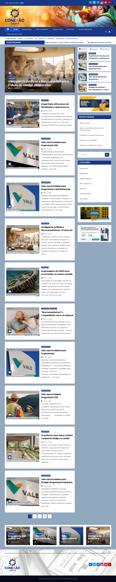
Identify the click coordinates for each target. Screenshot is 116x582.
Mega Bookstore (14, 34)
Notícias (70, 29)
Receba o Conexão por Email (90, 145)
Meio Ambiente (42, 29)
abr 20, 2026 (47, 149)
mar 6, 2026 (47, 357)
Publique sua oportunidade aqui (92, 135)
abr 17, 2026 (16, 88)
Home (15, 29)
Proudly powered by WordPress (47, 578)
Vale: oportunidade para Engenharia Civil (44, 540)
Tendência (105, 49)
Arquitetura (14, 78)
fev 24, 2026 (47, 442)
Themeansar (73, 578)
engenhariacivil (60, 38)
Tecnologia (57, 29)
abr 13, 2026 (47, 278)
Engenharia (27, 29)
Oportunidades (85, 29)
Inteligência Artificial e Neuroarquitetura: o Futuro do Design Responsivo (40, 83)
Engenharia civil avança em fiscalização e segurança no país (55, 107)
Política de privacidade (88, 140)
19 (45, 516)
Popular (94, 49)
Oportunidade (29, 38)
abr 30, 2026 (47, 111)
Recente (83, 49)
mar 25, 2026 (47, 319)
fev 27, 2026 (47, 401)
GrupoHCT (20, 38)
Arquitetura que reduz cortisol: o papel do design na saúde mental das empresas (57, 438)
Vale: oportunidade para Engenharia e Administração (70, 540)
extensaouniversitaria (72, 38)
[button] (106, 32)
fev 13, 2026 (47, 486)
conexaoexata (50, 38)
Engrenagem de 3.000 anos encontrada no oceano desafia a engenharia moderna (56, 274)
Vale (35, 38)
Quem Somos (85, 123)
